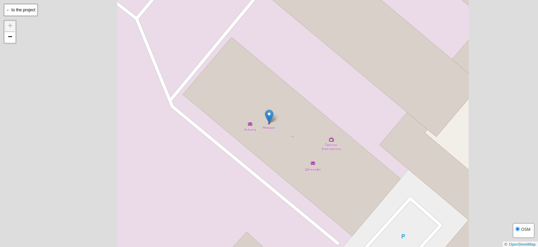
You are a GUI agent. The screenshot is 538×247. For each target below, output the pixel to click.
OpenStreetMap (522, 244)
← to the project (20, 10)
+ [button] (10, 26)
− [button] (10, 37)
